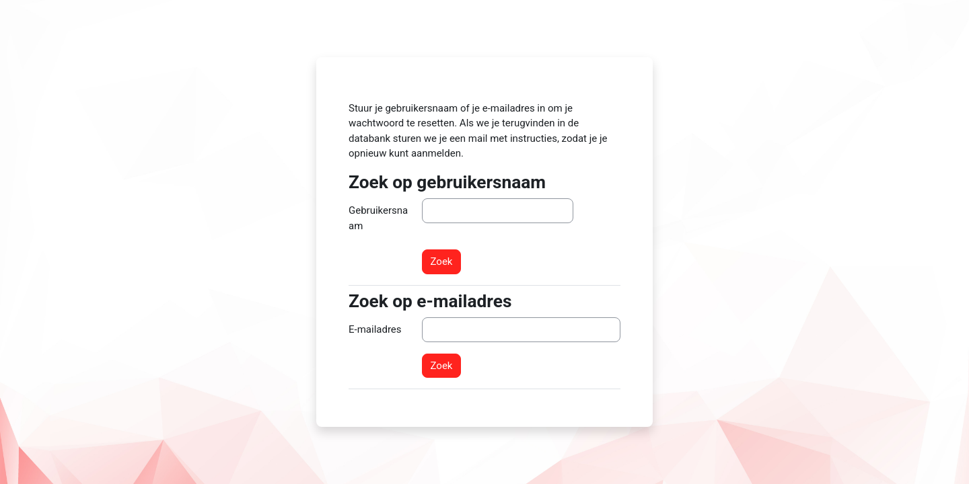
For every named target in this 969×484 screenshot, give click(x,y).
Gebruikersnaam (378, 218)
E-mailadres (375, 329)
